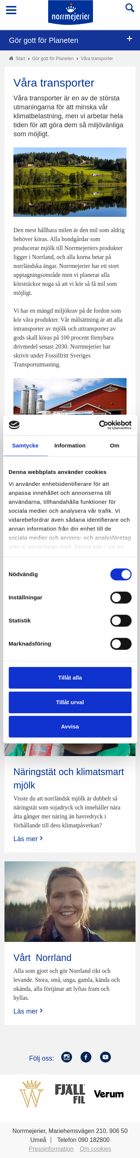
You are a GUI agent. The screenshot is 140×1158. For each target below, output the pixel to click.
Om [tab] (114, 445)
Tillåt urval (70, 702)
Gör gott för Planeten (43, 40)
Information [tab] (70, 445)
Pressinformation (51, 1149)
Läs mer (28, 839)
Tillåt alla (70, 677)
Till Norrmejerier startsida (70, 12)
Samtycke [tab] (25, 445)
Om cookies (95, 1149)
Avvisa (70, 726)
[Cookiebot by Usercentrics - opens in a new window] (99, 425)
